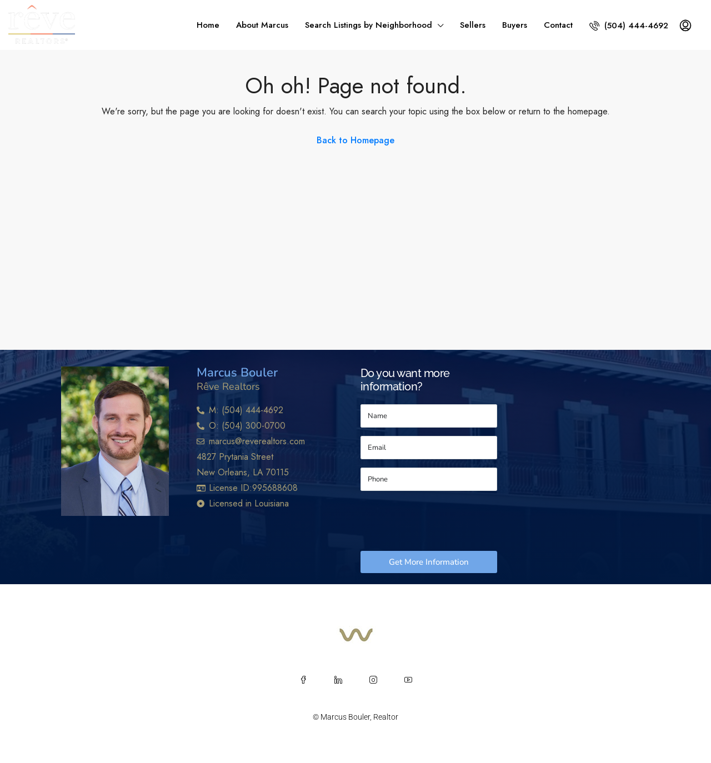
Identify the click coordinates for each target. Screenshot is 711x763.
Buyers (514, 25)
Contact (558, 25)
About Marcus (262, 25)
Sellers (472, 25)
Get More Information (429, 562)
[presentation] (444, 521)
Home (208, 25)
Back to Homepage (355, 140)
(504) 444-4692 (628, 25)
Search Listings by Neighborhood (368, 25)
